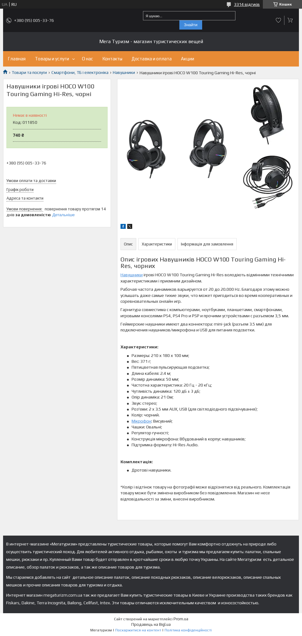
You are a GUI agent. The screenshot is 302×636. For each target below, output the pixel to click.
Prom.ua (180, 619)
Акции (187, 58)
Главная (17, 58)
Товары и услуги (52, 58)
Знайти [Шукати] (191, 24)
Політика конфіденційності (188, 630)
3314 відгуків (247, 4)
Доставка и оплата (152, 58)
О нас (87, 58)
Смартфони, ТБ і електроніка (79, 72)
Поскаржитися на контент (138, 630)
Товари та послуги (29, 72)
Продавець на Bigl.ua (151, 624)
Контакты (112, 58)
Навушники (124, 72)
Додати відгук (278, 20)
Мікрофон (141, 421)
